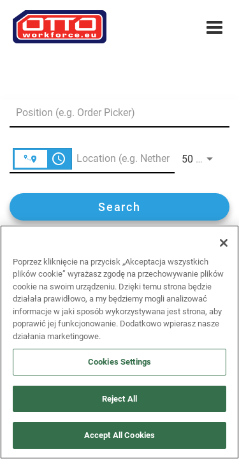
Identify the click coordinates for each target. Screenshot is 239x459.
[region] (119, 342)
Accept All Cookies (119, 435)
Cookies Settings (119, 362)
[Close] (224, 243)
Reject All (119, 399)
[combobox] (113, 112)
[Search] (119, 207)
